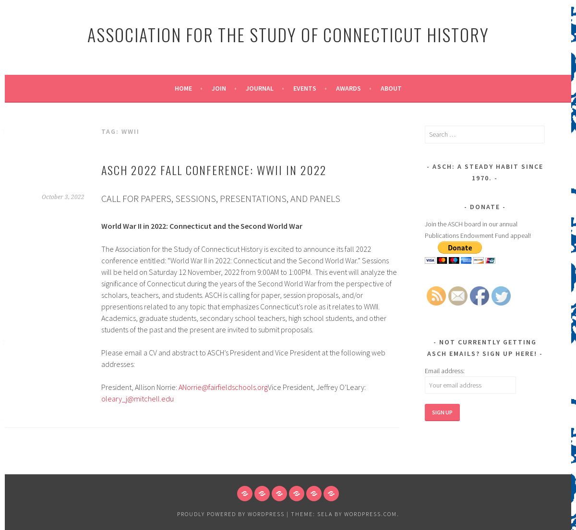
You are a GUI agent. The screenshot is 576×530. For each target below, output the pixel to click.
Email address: (445, 370)
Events (304, 88)
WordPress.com (370, 514)
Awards (348, 88)
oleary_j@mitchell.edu (137, 398)
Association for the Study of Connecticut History (288, 34)
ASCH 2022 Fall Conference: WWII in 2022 (213, 169)
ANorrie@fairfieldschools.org (223, 387)
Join (219, 88)
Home (183, 88)
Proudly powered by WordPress (231, 514)
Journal (260, 88)
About (391, 88)
